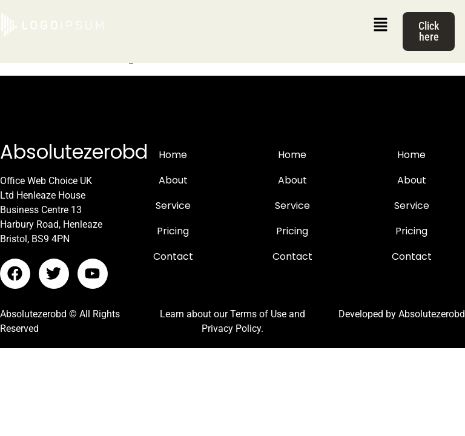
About (173, 180)
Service (173, 206)
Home (173, 155)
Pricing (173, 231)
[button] (380, 25)
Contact (173, 256)
